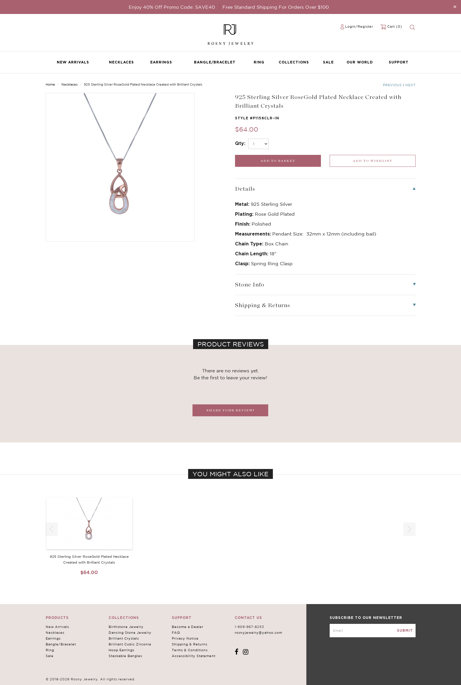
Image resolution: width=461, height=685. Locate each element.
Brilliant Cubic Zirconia (130, 644)
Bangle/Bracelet (215, 62)
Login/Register (359, 26)
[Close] (455, 6)
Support (399, 62)
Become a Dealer (187, 627)
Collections (294, 62)
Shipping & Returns (189, 644)
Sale (328, 62)
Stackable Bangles (125, 656)
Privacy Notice (185, 638)
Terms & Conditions (190, 650)
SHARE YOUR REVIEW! (230, 410)
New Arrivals (73, 62)
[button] (409, 529)
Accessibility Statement (194, 656)
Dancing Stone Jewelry (130, 632)
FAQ (176, 632)
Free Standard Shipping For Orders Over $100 (275, 7)
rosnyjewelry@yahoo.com (258, 632)
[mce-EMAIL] (373, 630)
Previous (392, 85)
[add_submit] (278, 161)
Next (410, 85)
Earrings (161, 62)
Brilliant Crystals (124, 638)
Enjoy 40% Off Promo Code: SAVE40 (172, 7)
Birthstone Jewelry (126, 627)
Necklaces (121, 62)
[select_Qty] (258, 144)
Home (50, 84)
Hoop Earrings (121, 650)
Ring (259, 62)
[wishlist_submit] (373, 161)
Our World (360, 62)
